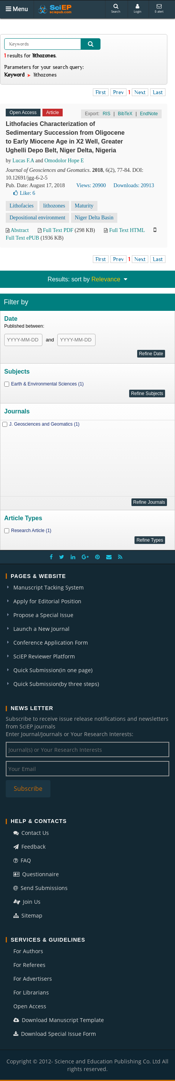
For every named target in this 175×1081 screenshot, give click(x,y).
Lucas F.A (23, 160)
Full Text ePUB (22, 238)
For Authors (28, 951)
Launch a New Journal (41, 628)
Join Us (27, 901)
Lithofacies (22, 206)
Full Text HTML (127, 230)
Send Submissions (40, 888)
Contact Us (31, 832)
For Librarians (31, 992)
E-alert (159, 8)
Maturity (84, 206)
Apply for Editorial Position (47, 601)
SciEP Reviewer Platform (44, 656)
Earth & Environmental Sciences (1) (47, 384)
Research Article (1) (31, 530)
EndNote (149, 113)
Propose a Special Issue (43, 615)
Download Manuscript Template (58, 1020)
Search (115, 8)
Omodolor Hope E (64, 160)
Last (158, 92)
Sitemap (27, 915)
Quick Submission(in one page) (52, 670)
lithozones (54, 206)
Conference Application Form (50, 642)
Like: (24, 193)
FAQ (22, 860)
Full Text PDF (58, 230)
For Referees (29, 964)
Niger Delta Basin (94, 217)
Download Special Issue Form (54, 1033)
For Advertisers (32, 978)
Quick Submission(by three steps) (56, 683)
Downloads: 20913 (133, 185)
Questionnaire (36, 874)
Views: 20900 (91, 185)
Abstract (20, 230)
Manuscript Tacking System (48, 587)
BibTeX (125, 113)
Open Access (29, 1006)
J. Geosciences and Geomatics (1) (44, 424)
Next (140, 92)
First (101, 92)
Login (137, 8)
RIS (106, 113)
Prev (118, 92)
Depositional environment (37, 217)
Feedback (29, 846)
